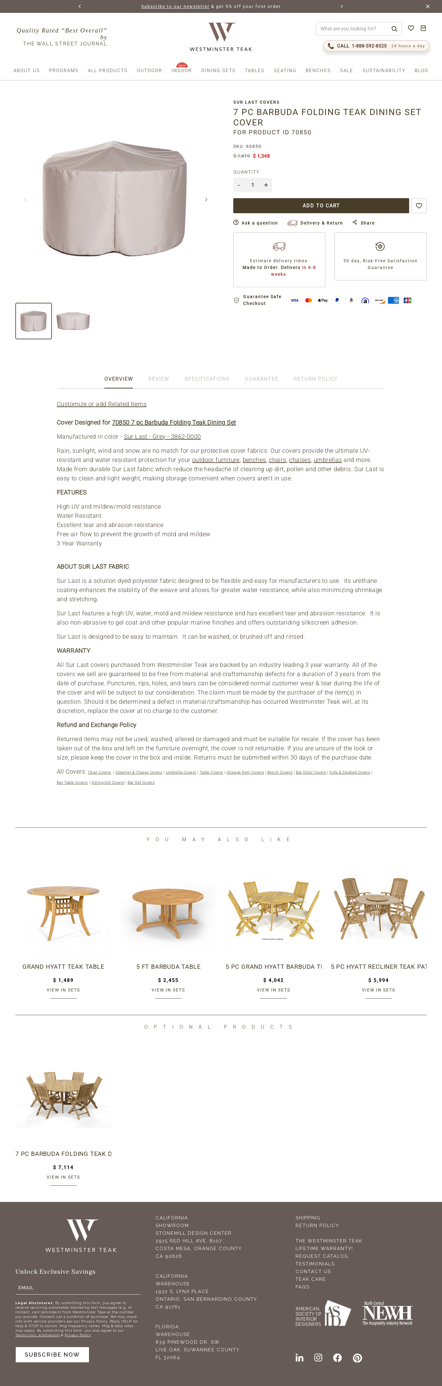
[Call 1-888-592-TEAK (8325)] (376, 46)
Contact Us (313, 1271)
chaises (300, 460)
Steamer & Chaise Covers (138, 772)
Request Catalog (322, 1256)
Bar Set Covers (141, 782)
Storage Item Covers (245, 772)
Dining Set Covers (108, 782)
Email (26, 1288)
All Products (108, 70)
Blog (421, 70)
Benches (318, 70)
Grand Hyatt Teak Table (63, 966)
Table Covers (211, 772)
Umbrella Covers (181, 772)
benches (254, 460)
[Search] (394, 29)
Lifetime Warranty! (324, 1248)
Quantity (246, 172)
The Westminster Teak (329, 1241)
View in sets (63, 990)
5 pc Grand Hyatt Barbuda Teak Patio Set (274, 966)
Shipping (308, 1218)
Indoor (182, 70)
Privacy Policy (78, 1335)
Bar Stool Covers (311, 772)
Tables (255, 70)
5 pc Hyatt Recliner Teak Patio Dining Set (379, 966)
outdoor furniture (216, 460)
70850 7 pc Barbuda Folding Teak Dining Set (174, 422)
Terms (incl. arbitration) (37, 1335)
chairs (277, 460)
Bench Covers (280, 772)
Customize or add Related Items (101, 404)
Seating (285, 70)
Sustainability (384, 70)
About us (27, 70)
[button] (80, 6)
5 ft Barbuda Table (168, 966)
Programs (64, 70)
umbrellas (328, 460)
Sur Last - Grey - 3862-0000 (162, 436)
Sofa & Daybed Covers (349, 772)
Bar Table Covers (72, 782)
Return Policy (317, 1225)
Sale (346, 70)
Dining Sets (218, 70)
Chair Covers (99, 772)
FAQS (303, 1287)
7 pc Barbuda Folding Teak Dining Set (63, 1153)
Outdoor (149, 70)
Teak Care (311, 1279)
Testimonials (315, 1264)
